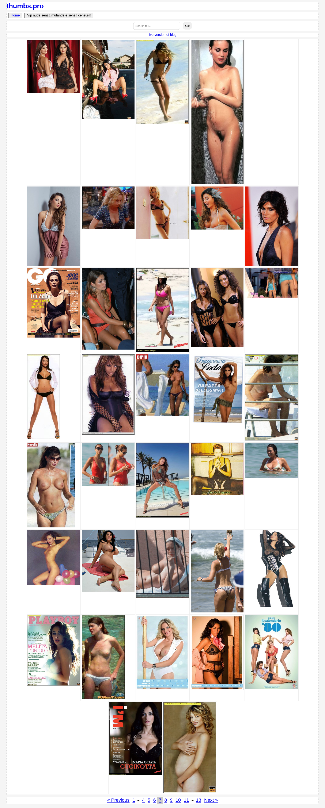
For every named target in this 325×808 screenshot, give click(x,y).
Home (15, 15)
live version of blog (162, 34)
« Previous (118, 800)
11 (186, 800)
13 (198, 800)
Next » (211, 800)
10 (178, 800)
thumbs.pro (25, 6)
